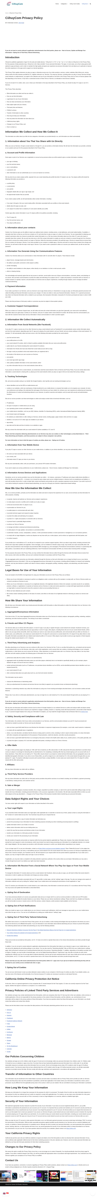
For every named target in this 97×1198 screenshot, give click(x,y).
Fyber (8, 1030)
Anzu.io (9, 1019)
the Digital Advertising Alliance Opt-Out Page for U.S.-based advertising (57, 936)
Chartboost (10, 1025)
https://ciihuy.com (86, 1140)
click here (21, 22)
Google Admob (11, 1033)
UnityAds (9, 1056)
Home (57, 3)
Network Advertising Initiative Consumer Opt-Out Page (21, 936)
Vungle (9, 1058)
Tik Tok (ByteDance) (12, 1053)
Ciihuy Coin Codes (75, 3)
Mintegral (9, 1042)
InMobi (8, 1036)
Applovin (9, 1022)
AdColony (9, 1016)
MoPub (9, 1044)
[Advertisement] (48, 36)
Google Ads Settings (12, 942)
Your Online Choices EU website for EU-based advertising (22, 939)
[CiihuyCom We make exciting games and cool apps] (14, 3)
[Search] (90, 3)
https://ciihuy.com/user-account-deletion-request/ (52, 854)
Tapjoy (8, 1050)
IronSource (10, 1039)
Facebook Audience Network (14, 1027)
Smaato (9, 1047)
